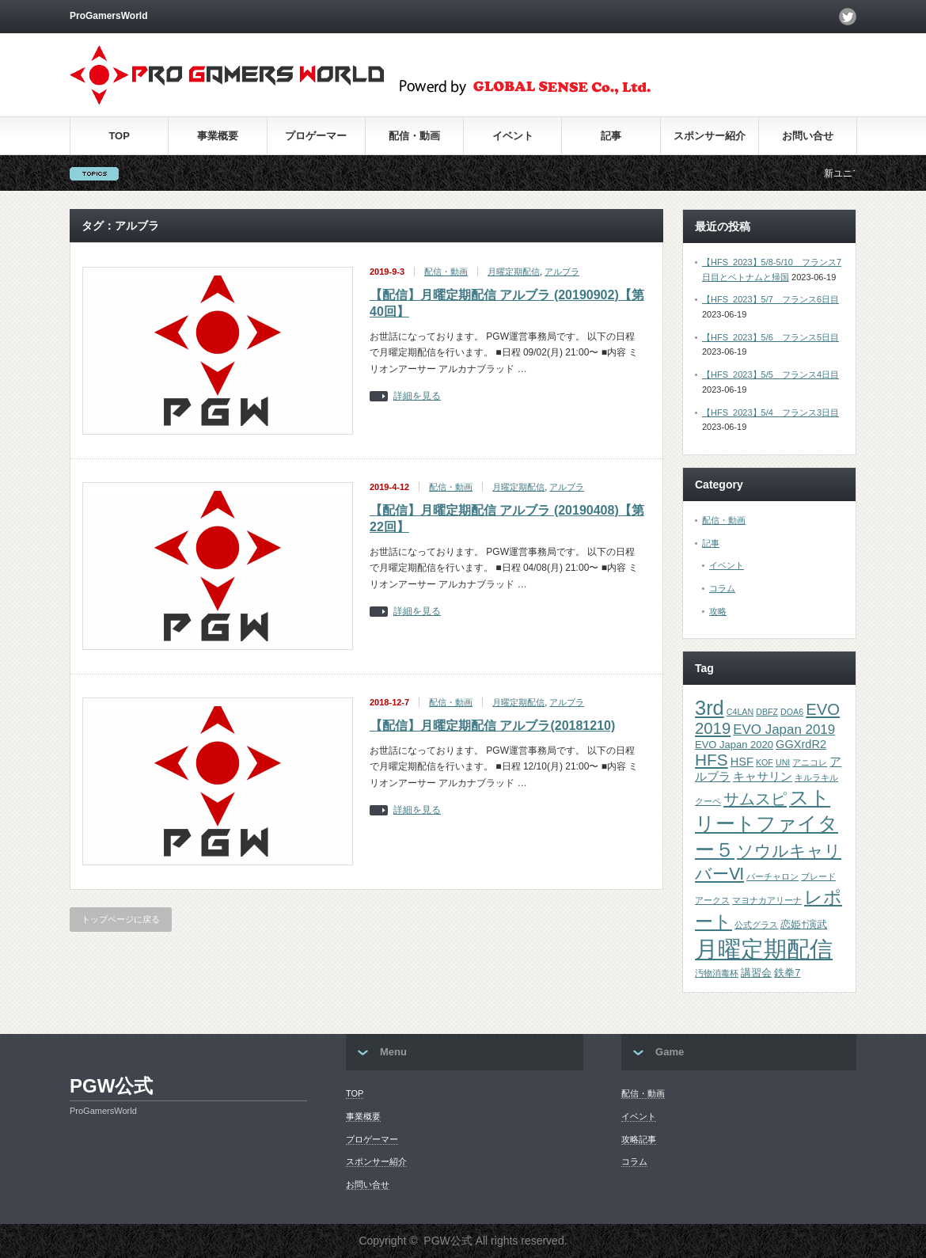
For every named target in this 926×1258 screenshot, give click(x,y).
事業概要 (217, 136)
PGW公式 (111, 1085)
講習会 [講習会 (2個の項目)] (756, 973)
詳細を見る (417, 396)
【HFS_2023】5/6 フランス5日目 (770, 337)
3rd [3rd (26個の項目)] (709, 708)
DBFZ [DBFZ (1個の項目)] (767, 711)
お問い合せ (807, 136)
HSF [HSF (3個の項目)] (742, 761)
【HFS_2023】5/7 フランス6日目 (770, 299)
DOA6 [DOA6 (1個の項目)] (791, 711)
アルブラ (562, 271)
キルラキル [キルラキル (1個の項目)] (816, 777)
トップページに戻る (121, 919)
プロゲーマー (316, 136)
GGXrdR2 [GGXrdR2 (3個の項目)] (801, 744)
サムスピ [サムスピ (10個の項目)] (755, 799)
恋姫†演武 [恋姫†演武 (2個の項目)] (803, 924)
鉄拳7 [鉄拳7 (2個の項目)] (787, 973)
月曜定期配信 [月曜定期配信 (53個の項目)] (764, 949)
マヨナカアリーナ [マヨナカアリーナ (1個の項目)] (767, 900)
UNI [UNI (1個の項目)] (783, 762)
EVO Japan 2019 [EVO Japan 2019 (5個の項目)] (784, 729)
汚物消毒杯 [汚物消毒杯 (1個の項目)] (716, 973)
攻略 (718, 611)
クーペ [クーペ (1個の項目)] (708, 801)
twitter (847, 16)
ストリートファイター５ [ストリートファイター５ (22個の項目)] (766, 824)
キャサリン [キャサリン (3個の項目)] (762, 776)
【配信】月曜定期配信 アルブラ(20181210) (492, 725)
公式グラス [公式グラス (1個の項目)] (756, 924)
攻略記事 (638, 1139)
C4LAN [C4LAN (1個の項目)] (740, 711)
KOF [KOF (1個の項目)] (764, 762)
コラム (722, 588)
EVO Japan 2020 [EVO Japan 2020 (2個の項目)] (734, 745)
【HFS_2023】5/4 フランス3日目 (770, 412)
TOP (119, 136)
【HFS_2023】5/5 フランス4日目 (770, 374)
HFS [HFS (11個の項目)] (711, 760)
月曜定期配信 (514, 271)
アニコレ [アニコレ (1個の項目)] (809, 762)
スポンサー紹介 (710, 136)
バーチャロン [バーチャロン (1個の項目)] (772, 876)
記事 (611, 136)
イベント (512, 136)
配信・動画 (414, 136)
